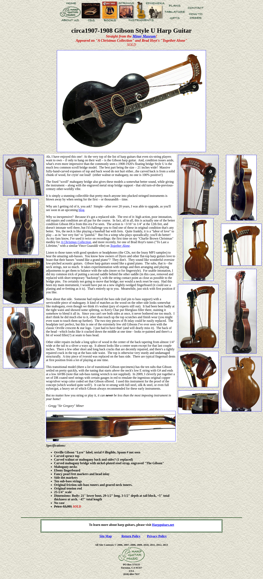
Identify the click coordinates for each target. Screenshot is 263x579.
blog (81, 210)
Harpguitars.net (163, 524)
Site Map (105, 536)
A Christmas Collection (76, 242)
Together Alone (120, 245)
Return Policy (131, 536)
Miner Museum (144, 36)
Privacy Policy (157, 536)
